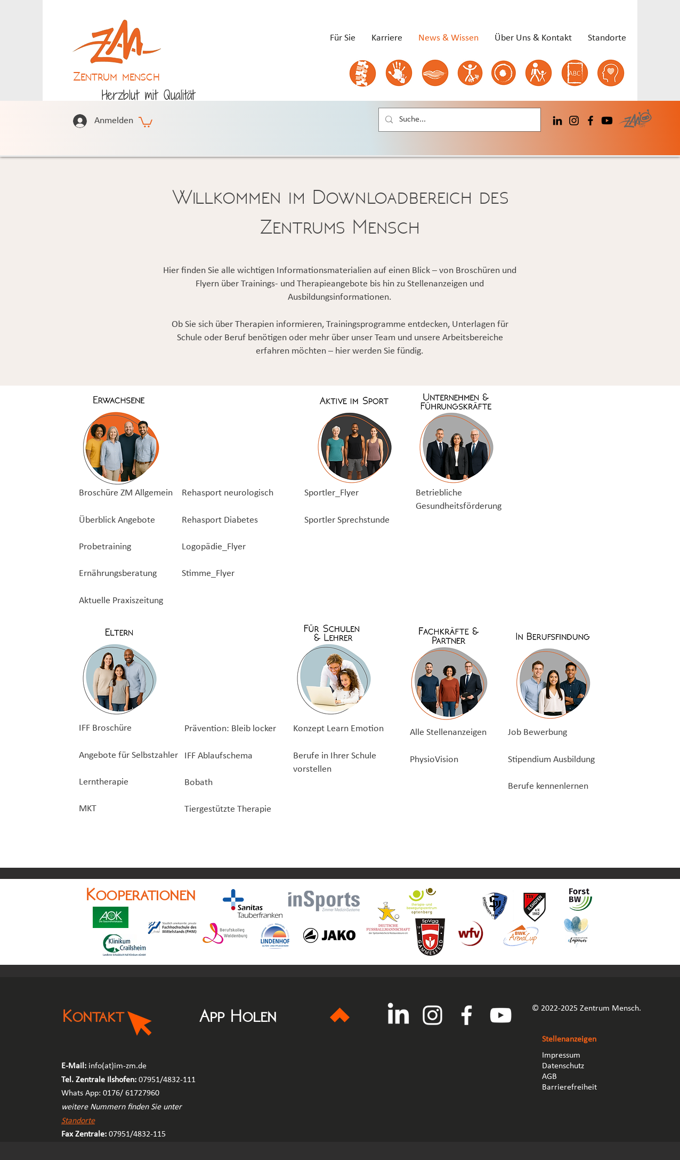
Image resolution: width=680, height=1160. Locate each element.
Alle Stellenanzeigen (448, 732)
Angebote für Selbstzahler (128, 755)
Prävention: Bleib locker (230, 729)
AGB (550, 1077)
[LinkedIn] (557, 120)
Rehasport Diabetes (220, 520)
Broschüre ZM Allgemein (126, 493)
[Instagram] (574, 120)
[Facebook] (590, 120)
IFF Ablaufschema (218, 756)
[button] (145, 121)
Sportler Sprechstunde (347, 520)
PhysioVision (434, 760)
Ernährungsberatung (118, 574)
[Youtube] (607, 120)
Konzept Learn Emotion (338, 729)
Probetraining (105, 547)
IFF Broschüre (105, 728)
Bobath (198, 783)
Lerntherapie (103, 782)
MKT (87, 809)
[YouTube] (501, 1015)
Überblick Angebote (117, 520)
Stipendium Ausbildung (551, 760)
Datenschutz (563, 1066)
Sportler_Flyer (331, 493)
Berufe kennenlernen (548, 786)
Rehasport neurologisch (227, 493)
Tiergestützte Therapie (227, 809)
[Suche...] (458, 119)
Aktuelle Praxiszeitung (121, 601)
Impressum (561, 1055)
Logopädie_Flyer (214, 547)
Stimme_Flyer (208, 574)
